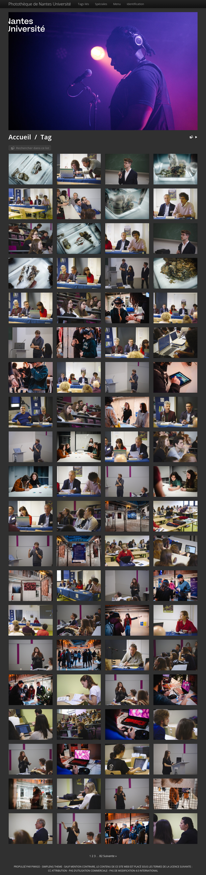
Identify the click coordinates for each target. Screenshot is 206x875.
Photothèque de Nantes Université (39, 4)
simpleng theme (52, 866)
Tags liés (83, 4)
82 (101, 856)
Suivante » (110, 856)
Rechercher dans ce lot (32, 148)
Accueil (19, 137)
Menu (117, 4)
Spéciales (101, 4)
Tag (46, 137)
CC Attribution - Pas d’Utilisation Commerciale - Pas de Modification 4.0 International (103, 870)
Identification (135, 4)
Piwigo (35, 866)
